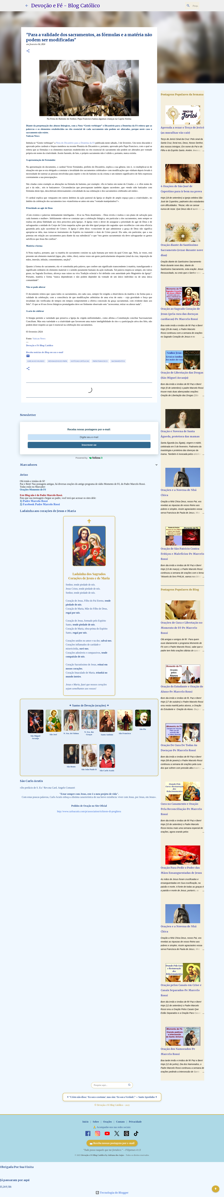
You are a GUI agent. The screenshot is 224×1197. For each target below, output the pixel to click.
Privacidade (135, 1121)
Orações (107, 1121)
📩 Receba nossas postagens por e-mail (112, 1143)
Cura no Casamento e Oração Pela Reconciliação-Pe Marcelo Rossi (181, 809)
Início (85, 1121)
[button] (28, 51)
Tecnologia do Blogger (112, 1192)
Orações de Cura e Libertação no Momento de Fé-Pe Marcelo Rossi (181, 627)
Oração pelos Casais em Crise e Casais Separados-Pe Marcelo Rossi (181, 990)
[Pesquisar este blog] (183, 5)
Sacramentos (118, 361)
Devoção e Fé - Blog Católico (65, 5)
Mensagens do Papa (57, 361)
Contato (120, 1121)
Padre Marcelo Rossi (35, 501)
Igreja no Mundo (35, 361)
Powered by (89, 458)
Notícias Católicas (80, 361)
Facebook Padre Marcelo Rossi (41, 504)
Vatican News (39, 338)
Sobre (96, 1121)
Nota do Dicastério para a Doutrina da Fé (75, 143)
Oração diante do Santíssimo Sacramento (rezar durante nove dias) (182, 250)
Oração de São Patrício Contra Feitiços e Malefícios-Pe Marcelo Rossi (182, 553)
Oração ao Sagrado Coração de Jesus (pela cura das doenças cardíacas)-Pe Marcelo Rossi (180, 314)
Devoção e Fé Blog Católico (39, 345)
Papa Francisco (100, 361)
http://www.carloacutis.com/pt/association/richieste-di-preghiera (89, 811)
